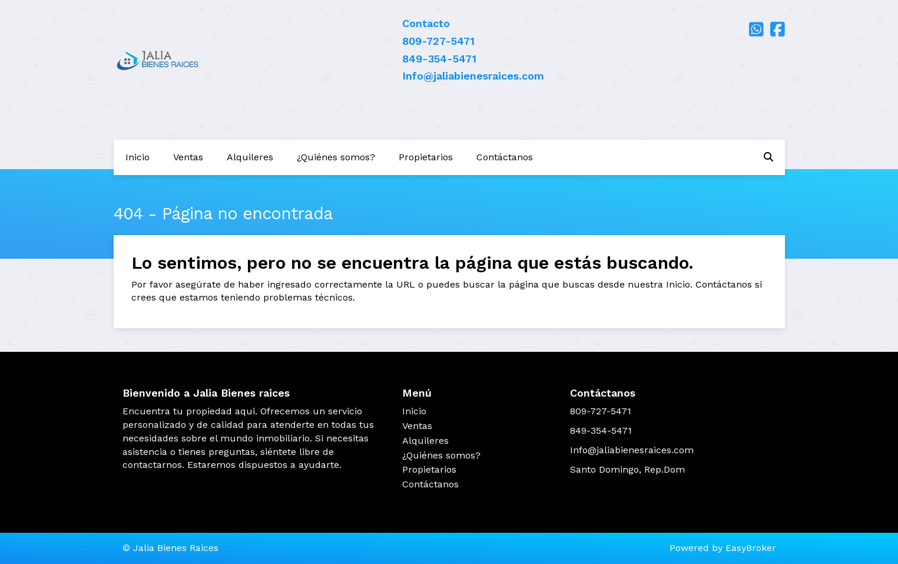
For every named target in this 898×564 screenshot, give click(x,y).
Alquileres (250, 157)
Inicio (137, 157)
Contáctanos (504, 157)
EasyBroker (750, 547)
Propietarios (426, 157)
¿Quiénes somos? (336, 157)
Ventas (188, 157)
